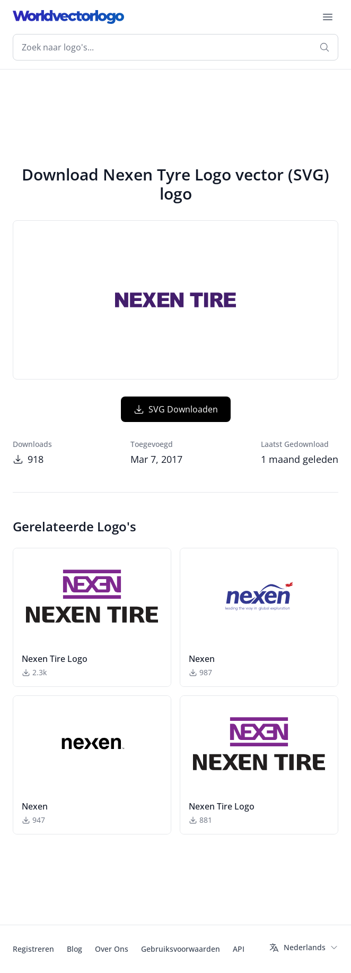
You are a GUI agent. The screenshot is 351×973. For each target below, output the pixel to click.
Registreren (33, 949)
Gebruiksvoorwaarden (180, 949)
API (238, 949)
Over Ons (111, 949)
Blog (74, 949)
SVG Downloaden (176, 409)
